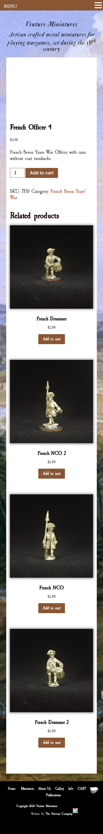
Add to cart (41, 172)
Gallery (59, 789)
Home (11, 789)
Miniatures (27, 789)
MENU (10, 6)
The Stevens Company (59, 814)
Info (70, 789)
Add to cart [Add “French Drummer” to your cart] (51, 339)
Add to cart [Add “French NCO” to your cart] (51, 608)
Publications (53, 795)
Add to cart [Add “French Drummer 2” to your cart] (51, 742)
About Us (44, 789)
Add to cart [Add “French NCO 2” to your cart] (51, 473)
